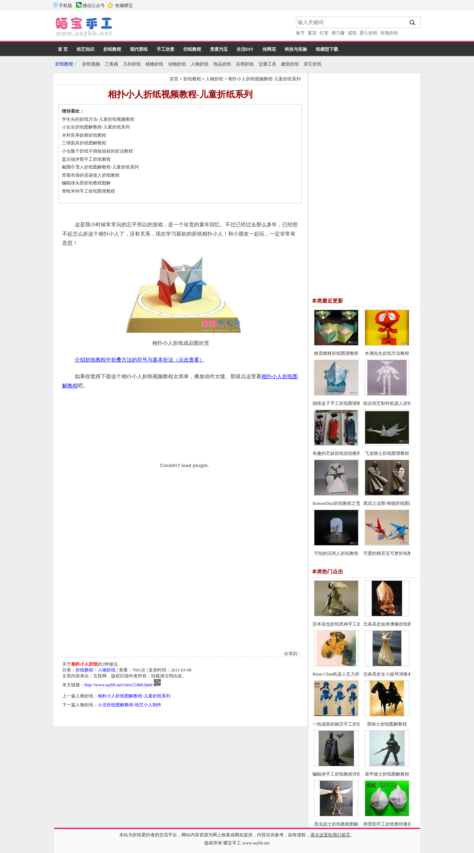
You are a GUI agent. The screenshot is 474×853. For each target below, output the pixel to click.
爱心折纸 (368, 33)
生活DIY (245, 49)
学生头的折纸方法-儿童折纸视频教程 (98, 119)
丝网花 (269, 49)
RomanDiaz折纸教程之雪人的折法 (345, 503)
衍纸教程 (192, 49)
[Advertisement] (204, 28)
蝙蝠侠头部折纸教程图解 (86, 183)
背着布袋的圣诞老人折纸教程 (91, 175)
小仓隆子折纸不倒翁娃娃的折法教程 (97, 151)
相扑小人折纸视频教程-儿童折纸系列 (264, 78)
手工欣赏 (165, 49)
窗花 (312, 33)
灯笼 (324, 33)
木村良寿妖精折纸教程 (84, 135)
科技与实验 (296, 49)
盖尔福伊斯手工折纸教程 (86, 159)
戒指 (352, 33)
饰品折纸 (222, 64)
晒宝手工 (232, 843)
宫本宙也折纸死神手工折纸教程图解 (348, 624)
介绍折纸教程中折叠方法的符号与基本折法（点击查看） (139, 360)
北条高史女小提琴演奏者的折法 (394, 674)
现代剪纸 (139, 49)
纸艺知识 (85, 49)
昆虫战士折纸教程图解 (336, 824)
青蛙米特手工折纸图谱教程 (88, 191)
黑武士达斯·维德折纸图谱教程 (392, 503)
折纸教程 (112, 49)
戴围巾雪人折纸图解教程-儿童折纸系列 (100, 167)
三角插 (111, 64)
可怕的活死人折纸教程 (336, 553)
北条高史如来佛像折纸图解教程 (394, 624)
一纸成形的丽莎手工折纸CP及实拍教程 (351, 724)
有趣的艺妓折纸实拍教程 (337, 453)
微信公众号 (94, 5)
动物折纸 (177, 64)
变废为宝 (219, 49)
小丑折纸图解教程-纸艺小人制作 (129, 704)
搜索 (412, 22)
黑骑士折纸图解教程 (387, 724)
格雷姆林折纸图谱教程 (336, 353)
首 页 (63, 49)
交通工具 (267, 64)
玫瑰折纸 (389, 33)
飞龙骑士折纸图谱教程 (387, 453)
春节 (300, 33)
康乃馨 (338, 33)
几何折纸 (132, 64)
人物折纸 (199, 64)
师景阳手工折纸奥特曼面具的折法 (396, 824)
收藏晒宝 (124, 5)
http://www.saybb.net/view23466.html (118, 684)
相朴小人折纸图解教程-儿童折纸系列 (134, 696)
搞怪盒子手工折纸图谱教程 (339, 403)
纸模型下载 (327, 49)
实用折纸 (245, 64)
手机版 (65, 5)
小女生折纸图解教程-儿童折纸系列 (96, 127)
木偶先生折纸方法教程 (387, 353)
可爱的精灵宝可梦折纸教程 (390, 553)
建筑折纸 (290, 64)
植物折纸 (154, 64)
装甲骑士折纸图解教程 (387, 774)
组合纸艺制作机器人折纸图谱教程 (396, 403)
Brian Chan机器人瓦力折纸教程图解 (347, 674)
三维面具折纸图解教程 (84, 143)
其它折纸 (312, 64)
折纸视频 (91, 64)
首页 (174, 78)
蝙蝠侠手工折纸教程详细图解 (341, 774)
